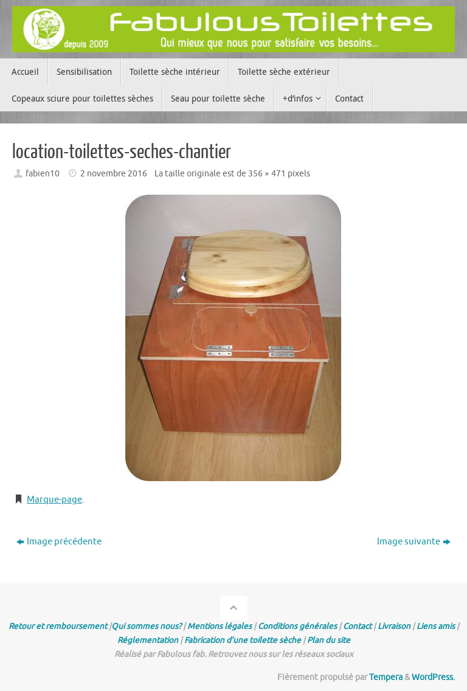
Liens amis (436, 626)
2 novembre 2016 (113, 173)
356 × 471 (267, 173)
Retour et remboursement (58, 626)
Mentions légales (219, 626)
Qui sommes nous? (146, 626)
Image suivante (414, 541)
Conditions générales (297, 626)
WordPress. (433, 677)
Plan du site (328, 640)
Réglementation (147, 640)
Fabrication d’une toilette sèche (242, 640)
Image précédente (59, 541)
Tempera (386, 677)
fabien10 (43, 173)
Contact (357, 626)
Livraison (394, 626)
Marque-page (54, 499)
